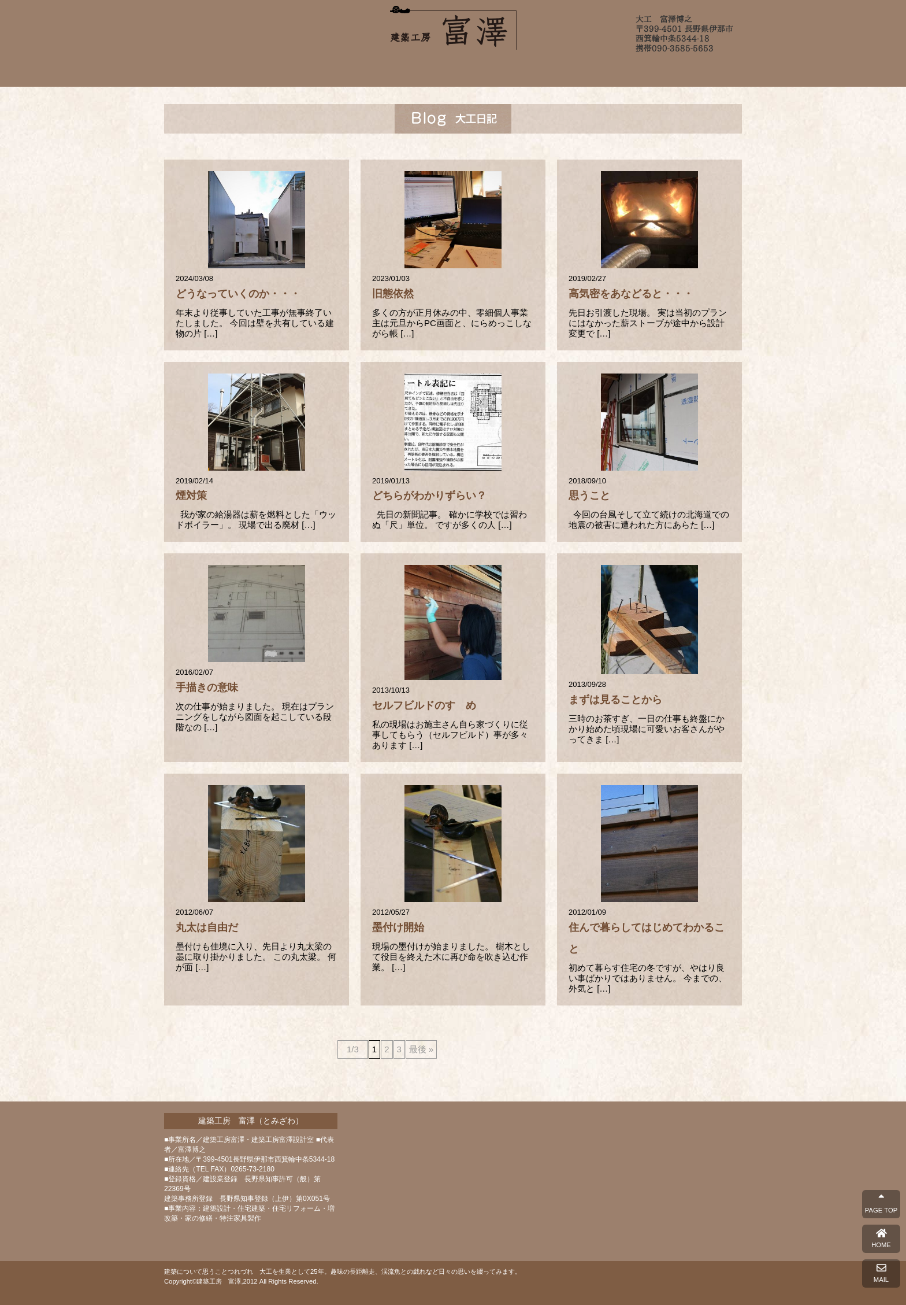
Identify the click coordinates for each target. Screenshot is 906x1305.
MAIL (881, 1273)
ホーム (246, 71)
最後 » (421, 1049)
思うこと (589, 495)
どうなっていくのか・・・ (238, 294)
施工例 (382, 71)
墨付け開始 (398, 927)
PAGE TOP (881, 1204)
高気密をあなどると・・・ (631, 294)
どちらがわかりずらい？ (429, 495)
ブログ (596, 71)
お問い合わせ (660, 71)
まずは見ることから (615, 699)
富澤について (317, 71)
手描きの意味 (207, 687)
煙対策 (191, 495)
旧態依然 (393, 294)
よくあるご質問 (532, 71)
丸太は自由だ (207, 927)
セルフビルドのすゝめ (424, 705)
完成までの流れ (455, 71)
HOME (881, 1238)
